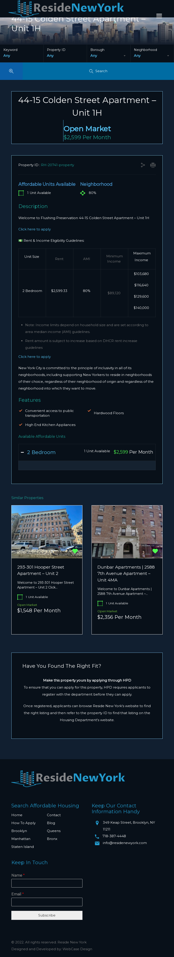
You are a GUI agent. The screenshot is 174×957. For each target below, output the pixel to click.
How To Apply (23, 823)
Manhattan (20, 838)
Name (18, 875)
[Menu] (159, 16)
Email (17, 894)
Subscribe (47, 915)
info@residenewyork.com (125, 843)
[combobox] (108, 56)
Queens (53, 831)
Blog (51, 823)
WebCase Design (77, 949)
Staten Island (22, 846)
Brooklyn (19, 831)
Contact (54, 815)
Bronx (52, 838)
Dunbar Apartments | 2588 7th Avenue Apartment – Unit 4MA (126, 574)
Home (16, 815)
